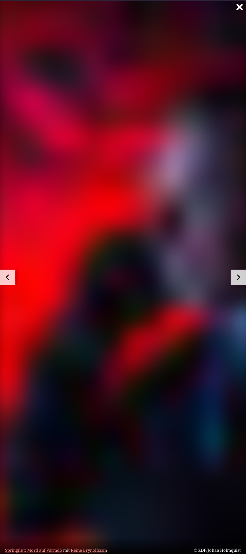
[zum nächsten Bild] (238, 277)
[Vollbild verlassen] (239, 7)
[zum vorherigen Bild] (7, 277)
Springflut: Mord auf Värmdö (33, 550)
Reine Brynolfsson (89, 550)
